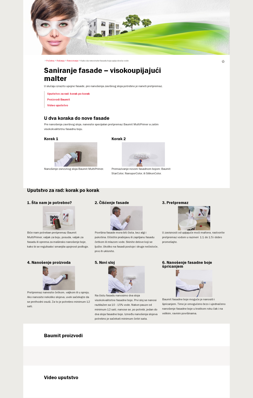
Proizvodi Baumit (58, 99)
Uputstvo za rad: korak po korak (68, 93)
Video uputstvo (57, 105)
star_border (223, 61)
